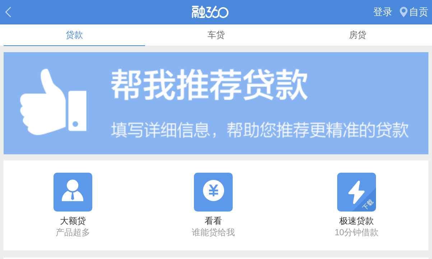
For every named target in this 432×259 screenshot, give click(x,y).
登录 (382, 11)
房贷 (357, 35)
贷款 (74, 35)
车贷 (216, 35)
